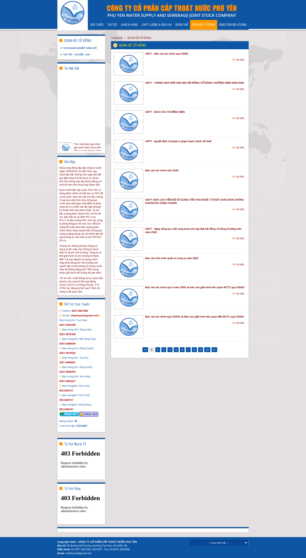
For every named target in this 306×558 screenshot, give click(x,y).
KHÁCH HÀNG (129, 24)
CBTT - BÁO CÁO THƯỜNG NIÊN (165, 111)
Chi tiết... (241, 59)
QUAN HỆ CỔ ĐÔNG (203, 24)
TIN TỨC (112, 24)
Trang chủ (117, 37)
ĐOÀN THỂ (181, 24)
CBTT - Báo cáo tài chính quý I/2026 (166, 53)
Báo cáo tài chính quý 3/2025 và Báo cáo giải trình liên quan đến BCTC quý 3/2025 (194, 316)
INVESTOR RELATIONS (233, 24)
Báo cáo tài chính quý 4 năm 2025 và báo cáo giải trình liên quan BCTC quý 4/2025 (194, 287)
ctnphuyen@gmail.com (78, 553)
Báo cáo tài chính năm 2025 (162, 170)
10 (207, 349)
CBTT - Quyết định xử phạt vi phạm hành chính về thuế (178, 141)
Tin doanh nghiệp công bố (80, 48)
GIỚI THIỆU (96, 24)
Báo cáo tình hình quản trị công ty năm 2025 (171, 258)
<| (145, 349)
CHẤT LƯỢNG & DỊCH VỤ (157, 24)
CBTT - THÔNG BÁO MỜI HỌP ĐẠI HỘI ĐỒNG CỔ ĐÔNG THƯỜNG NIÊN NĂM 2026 (194, 82)
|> (214, 349)
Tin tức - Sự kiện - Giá (76, 54)
